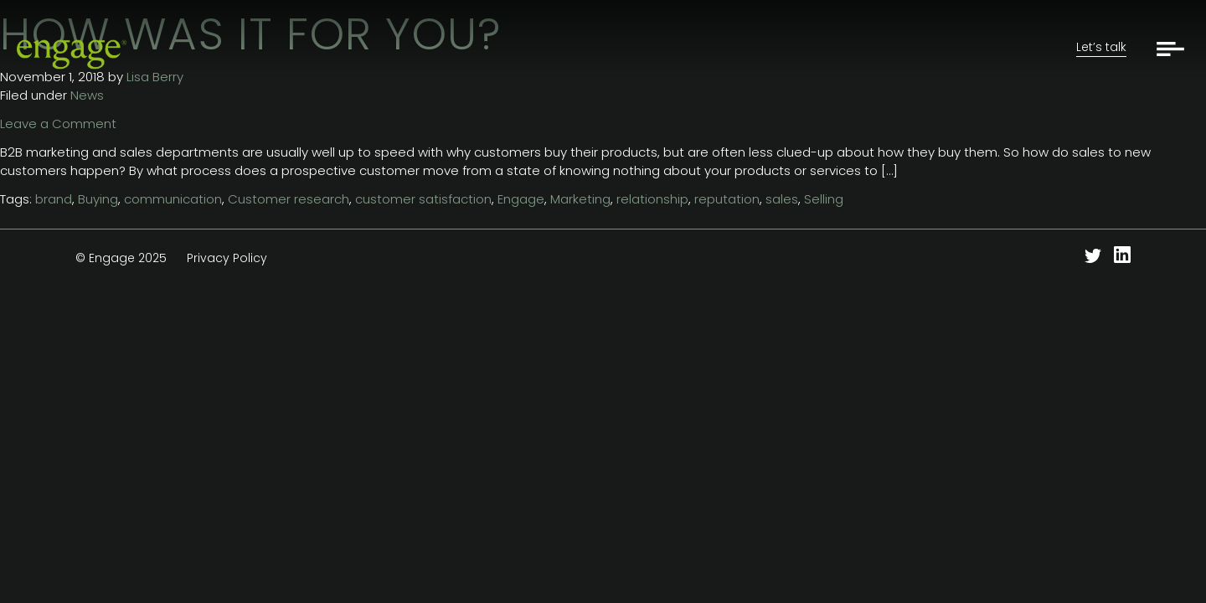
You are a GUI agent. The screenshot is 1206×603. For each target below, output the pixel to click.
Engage (520, 199)
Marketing (580, 199)
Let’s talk (1101, 47)
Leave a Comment (58, 123)
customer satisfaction (423, 199)
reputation (727, 199)
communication (173, 199)
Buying (98, 199)
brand (53, 199)
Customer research (288, 199)
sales (781, 199)
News (87, 95)
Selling (823, 199)
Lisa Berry (154, 76)
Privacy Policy (227, 258)
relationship (652, 199)
